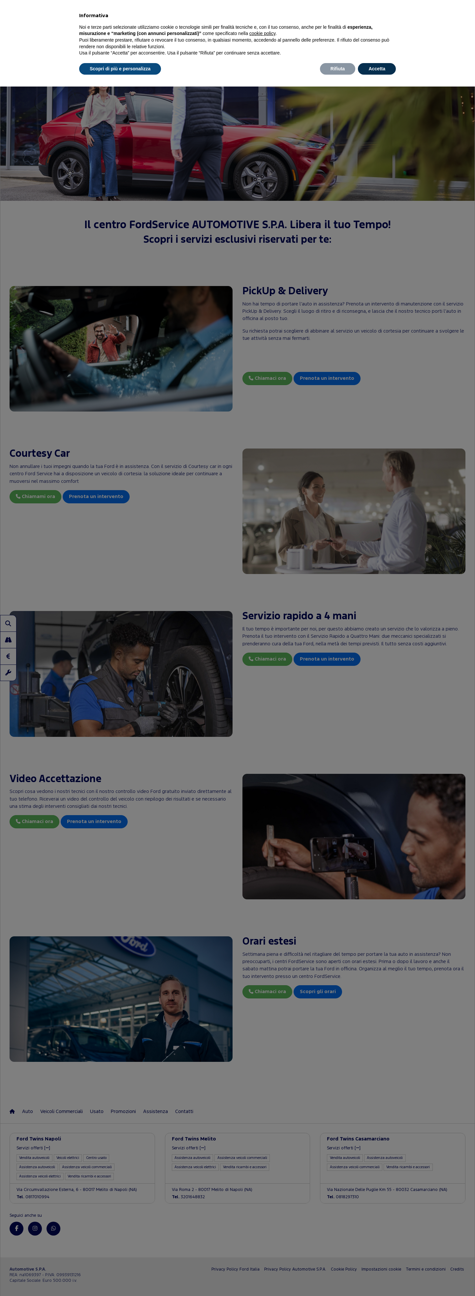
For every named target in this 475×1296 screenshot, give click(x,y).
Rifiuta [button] (338, 68)
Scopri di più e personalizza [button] (120, 68)
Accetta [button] (376, 68)
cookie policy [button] (262, 33)
